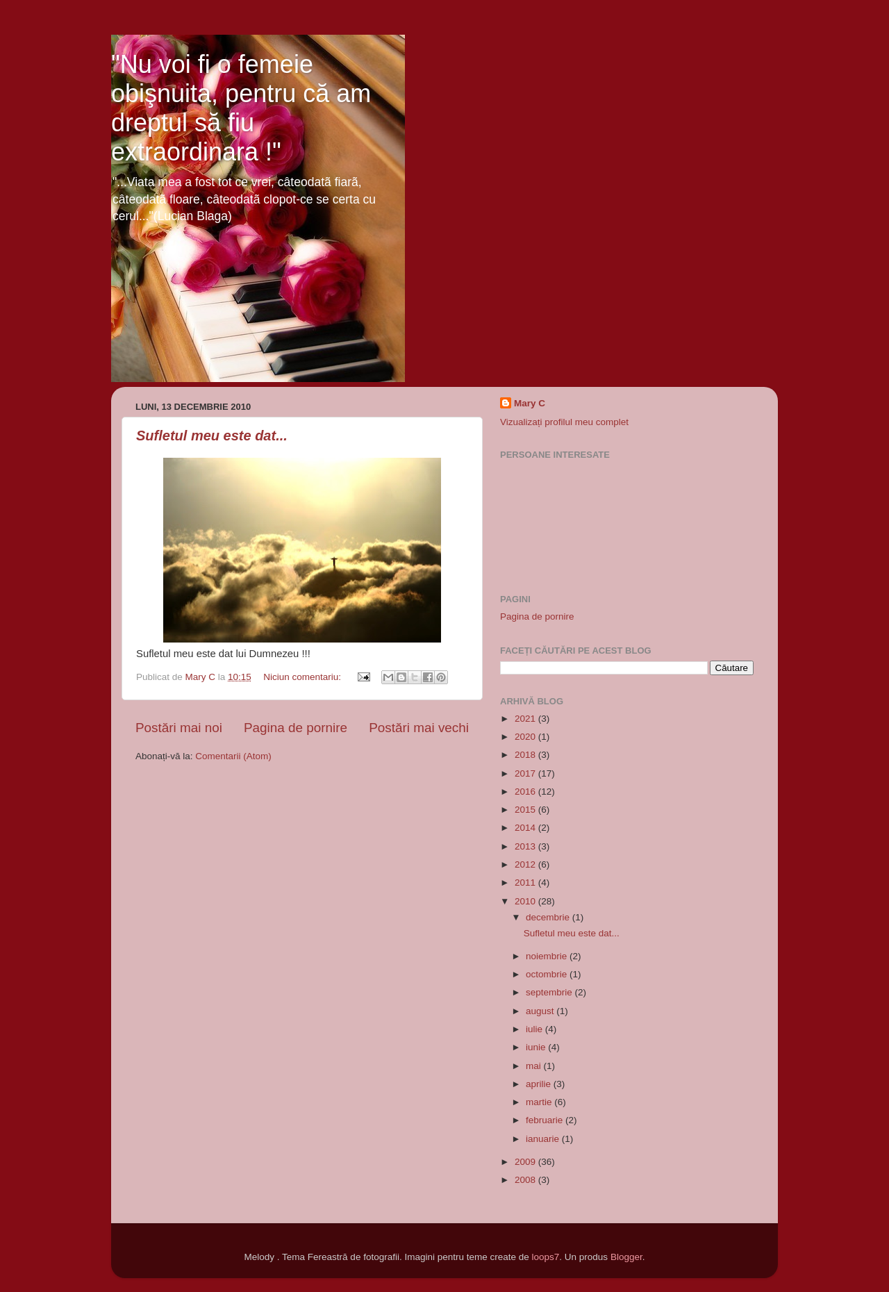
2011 (526, 882)
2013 (526, 846)
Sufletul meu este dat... (212, 435)
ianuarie (544, 1139)
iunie (537, 1047)
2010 (526, 901)
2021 (526, 718)
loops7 (546, 1257)
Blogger (626, 1257)
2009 (526, 1162)
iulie (535, 1029)
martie (540, 1102)
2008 (526, 1180)
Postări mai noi (178, 727)
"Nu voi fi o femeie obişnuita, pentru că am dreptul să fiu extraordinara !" (241, 108)
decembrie (549, 917)
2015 (526, 809)
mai (535, 1066)
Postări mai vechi (419, 727)
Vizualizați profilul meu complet (564, 422)
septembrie (550, 992)
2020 (526, 736)
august (541, 1011)
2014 (526, 827)
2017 (526, 773)
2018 (526, 754)
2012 (526, 864)
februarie (545, 1120)
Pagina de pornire (295, 727)
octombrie (548, 974)
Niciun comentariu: (303, 677)
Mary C (529, 403)
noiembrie (548, 956)
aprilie (540, 1084)
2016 (526, 791)
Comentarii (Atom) (233, 756)
